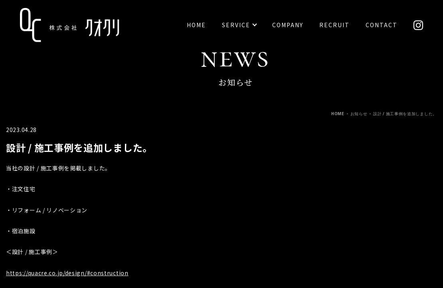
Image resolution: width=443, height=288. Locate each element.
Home (196, 25)
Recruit (334, 25)
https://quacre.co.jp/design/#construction (67, 273)
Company (287, 25)
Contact (382, 25)
